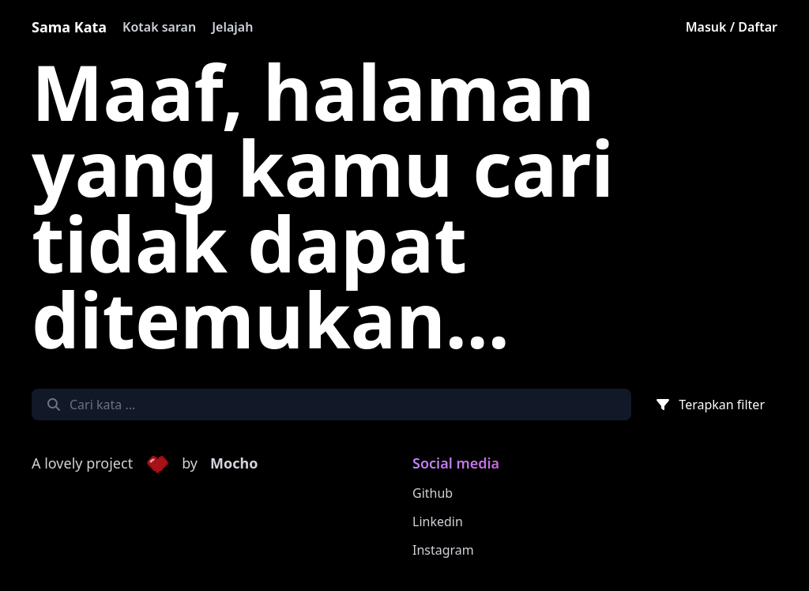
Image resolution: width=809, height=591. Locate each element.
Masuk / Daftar (731, 27)
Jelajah (232, 27)
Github (432, 493)
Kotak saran (159, 27)
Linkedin (437, 521)
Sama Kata (69, 26)
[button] (157, 464)
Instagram (443, 550)
